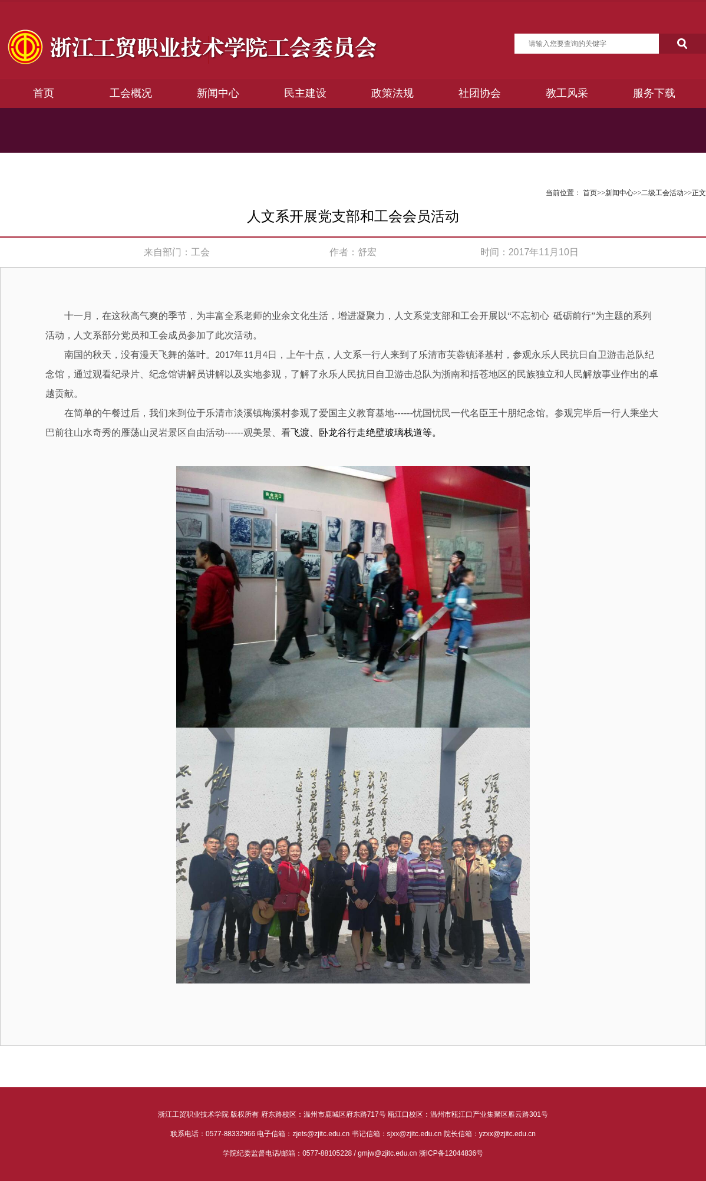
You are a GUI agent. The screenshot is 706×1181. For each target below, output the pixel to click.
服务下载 (654, 93)
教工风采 (567, 93)
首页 (43, 93)
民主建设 (305, 93)
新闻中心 (218, 93)
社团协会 (479, 93)
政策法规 (392, 93)
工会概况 (131, 93)
